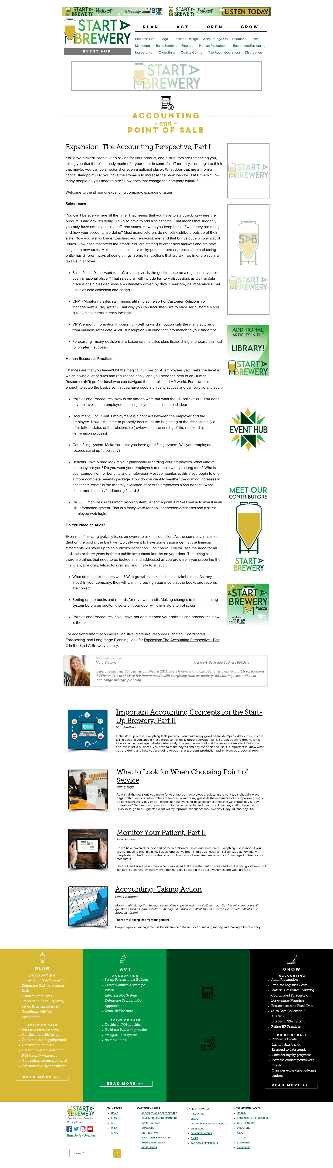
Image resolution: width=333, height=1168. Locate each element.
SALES (194, 1138)
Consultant (167, 52)
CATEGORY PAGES (148, 1108)
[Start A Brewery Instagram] (83, 1129)
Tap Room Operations (224, 52)
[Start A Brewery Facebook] (69, 1129)
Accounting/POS (215, 39)
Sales (255, 39)
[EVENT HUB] (97, 51)
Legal (165, 39)
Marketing (142, 45)
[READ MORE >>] (42, 1077)
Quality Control (192, 52)
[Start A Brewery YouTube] (90, 1129)
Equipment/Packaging (249, 45)
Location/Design (186, 39)
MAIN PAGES (114, 1108)
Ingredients (143, 52)
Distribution (253, 52)
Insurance (239, 39)
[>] (117, 1153)
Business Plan (145, 39)
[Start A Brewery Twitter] (76, 1129)
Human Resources (213, 45)
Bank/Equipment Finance (174, 45)
